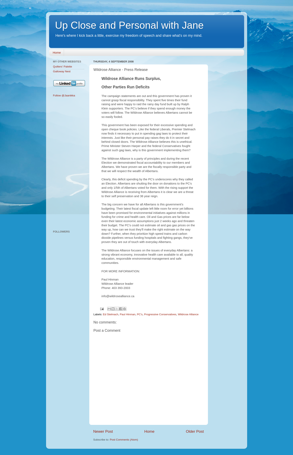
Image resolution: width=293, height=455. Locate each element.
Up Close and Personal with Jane (129, 25)
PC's (140, 314)
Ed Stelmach (110, 314)
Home (57, 52)
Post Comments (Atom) (124, 439)
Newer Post (103, 431)
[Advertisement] (68, 164)
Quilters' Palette (62, 66)
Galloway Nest (62, 71)
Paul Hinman (127, 314)
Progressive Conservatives (160, 314)
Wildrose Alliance (188, 314)
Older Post (195, 431)
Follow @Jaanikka (64, 95)
